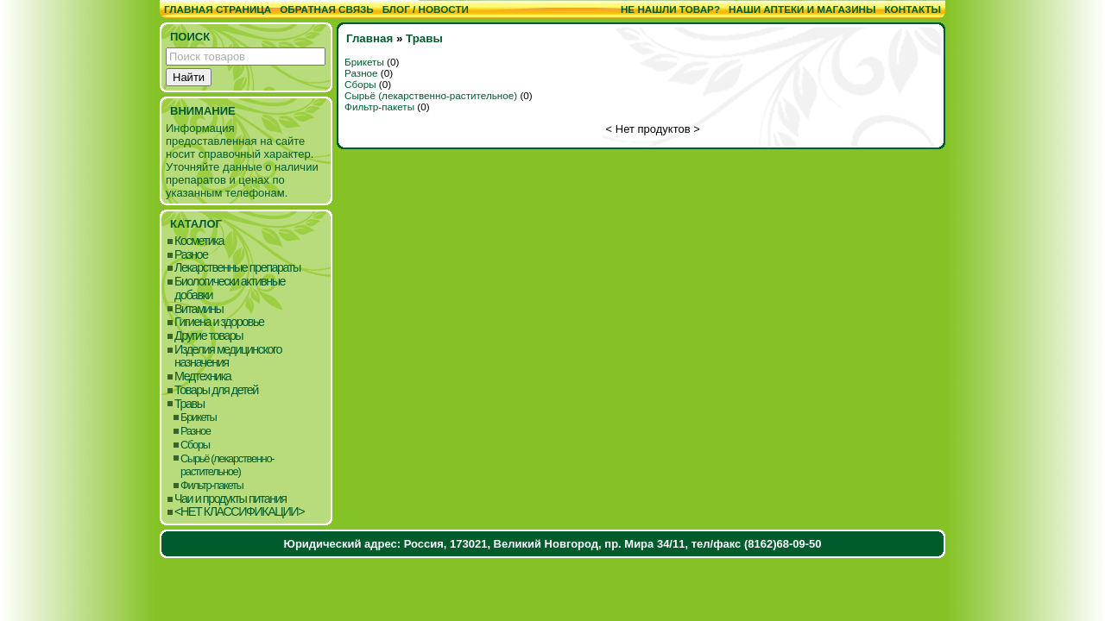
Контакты (912, 9)
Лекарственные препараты (237, 267)
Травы (189, 404)
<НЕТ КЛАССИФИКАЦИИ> (239, 511)
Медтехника (202, 376)
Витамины (198, 309)
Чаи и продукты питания (230, 498)
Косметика (199, 241)
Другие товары (208, 335)
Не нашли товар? (670, 9)
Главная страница (217, 9)
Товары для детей (216, 390)
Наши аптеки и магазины (802, 9)
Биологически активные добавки (229, 288)
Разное (191, 254)
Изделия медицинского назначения (227, 356)
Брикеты (198, 417)
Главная (369, 38)
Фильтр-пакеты (211, 485)
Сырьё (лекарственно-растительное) (227, 465)
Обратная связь (327, 9)
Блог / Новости (425, 9)
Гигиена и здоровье (219, 322)
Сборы (195, 444)
